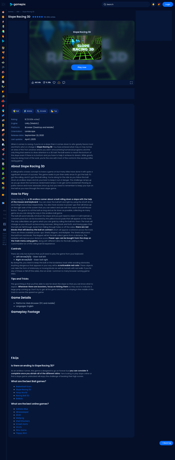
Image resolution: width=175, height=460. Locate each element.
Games (10, 12)
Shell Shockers (23, 421)
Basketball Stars (23, 386)
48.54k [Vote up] (36, 82)
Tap (54, 111)
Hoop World (21, 392)
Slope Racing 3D (23, 389)
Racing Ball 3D (22, 395)
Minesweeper (22, 412)
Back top (166, 443)
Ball (18, 12)
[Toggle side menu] (3, 4)
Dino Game (21, 430)
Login (167, 4)
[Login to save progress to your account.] (58, 82)
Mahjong (20, 418)
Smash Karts (22, 424)
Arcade (41, 111)
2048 (18, 415)
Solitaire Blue (22, 409)
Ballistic (19, 398)
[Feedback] (63, 82)
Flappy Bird (21, 433)
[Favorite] (54, 82)
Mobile (28, 111)
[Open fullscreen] (131, 82)
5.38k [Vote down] (47, 82)
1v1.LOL (19, 427)
